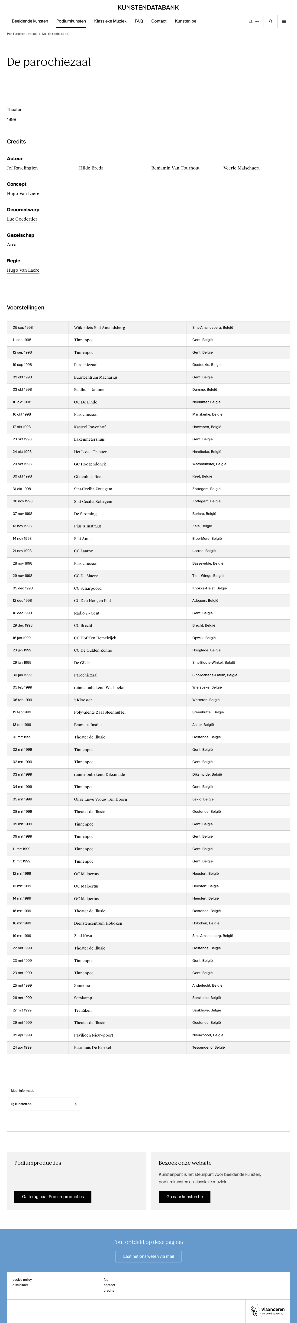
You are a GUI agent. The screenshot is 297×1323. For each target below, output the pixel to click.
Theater (14, 110)
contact (109, 1285)
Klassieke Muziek (110, 21)
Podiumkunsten (71, 21)
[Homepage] (148, 7)
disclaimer (20, 1285)
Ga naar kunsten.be (184, 1197)
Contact (159, 21)
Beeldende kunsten (30, 21)
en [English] (257, 21)
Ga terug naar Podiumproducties (53, 1197)
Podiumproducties (22, 34)
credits (109, 1290)
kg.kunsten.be (44, 1104)
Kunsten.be (185, 21)
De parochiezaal (56, 34)
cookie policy (22, 1279)
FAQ (139, 21)
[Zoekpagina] (271, 21)
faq (106, 1279)
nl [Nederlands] (250, 21)
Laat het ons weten (148, 1257)
